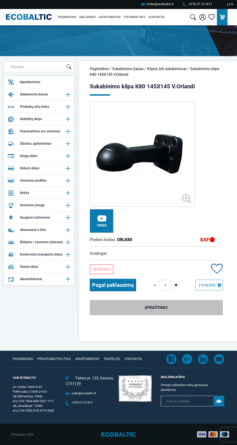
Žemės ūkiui (38, 267)
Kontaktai (156, 17)
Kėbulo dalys (38, 168)
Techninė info (135, 17)
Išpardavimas (23, 82)
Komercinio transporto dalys (38, 254)
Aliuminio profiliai (38, 181)
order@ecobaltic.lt (160, 4)
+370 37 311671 (200, 4)
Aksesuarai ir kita (38, 230)
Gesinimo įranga (38, 205)
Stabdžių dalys (38, 119)
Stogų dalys (38, 156)
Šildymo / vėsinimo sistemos (38, 242)
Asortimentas (109, 17)
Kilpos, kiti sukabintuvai (167, 69)
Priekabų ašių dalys (38, 107)
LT (228, 4)
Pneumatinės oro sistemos (38, 131)
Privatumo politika (54, 359)
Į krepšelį (207, 285)
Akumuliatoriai (38, 279)
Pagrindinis (67, 17)
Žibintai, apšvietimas (38, 144)
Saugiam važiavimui (38, 217)
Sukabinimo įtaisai (38, 94)
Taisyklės (112, 359)
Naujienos (87, 17)
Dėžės (38, 193)
